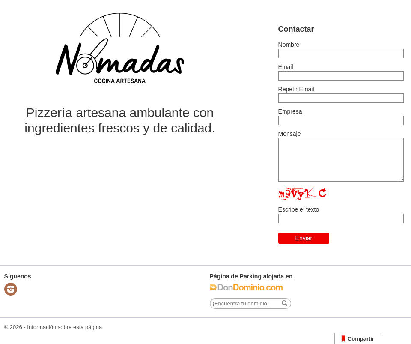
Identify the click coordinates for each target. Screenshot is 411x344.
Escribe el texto (298, 209)
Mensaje (289, 133)
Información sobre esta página (64, 327)
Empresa (290, 111)
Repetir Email (296, 89)
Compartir (357, 339)
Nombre (289, 44)
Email (285, 66)
